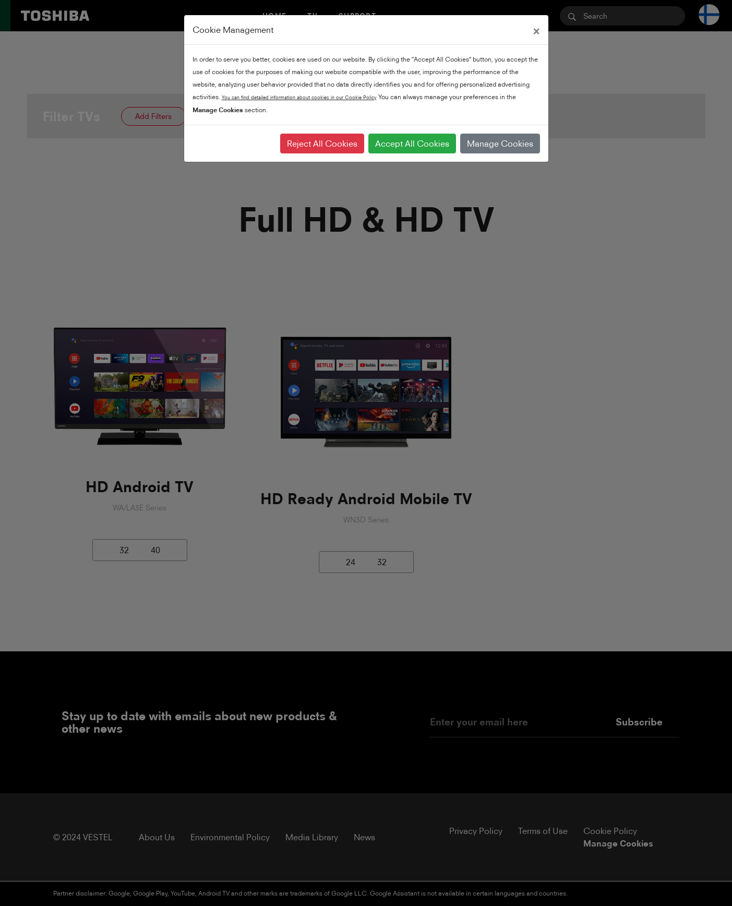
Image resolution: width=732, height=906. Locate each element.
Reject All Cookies (322, 143)
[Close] (536, 29)
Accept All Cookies (412, 143)
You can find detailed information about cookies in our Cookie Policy (299, 97)
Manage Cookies (500, 143)
